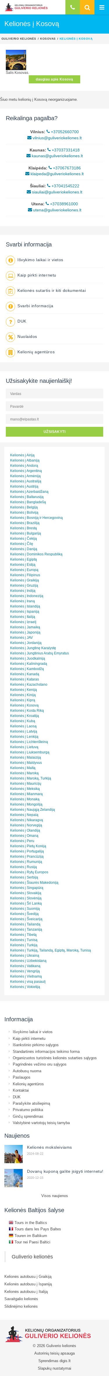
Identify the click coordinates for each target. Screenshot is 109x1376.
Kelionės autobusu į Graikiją (27, 1276)
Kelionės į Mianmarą (26, 794)
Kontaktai (21, 1090)
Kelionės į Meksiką (25, 788)
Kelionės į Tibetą (23, 934)
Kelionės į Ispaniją (24, 611)
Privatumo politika (28, 1109)
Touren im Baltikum (28, 1235)
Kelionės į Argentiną (26, 471)
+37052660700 (63, 131)
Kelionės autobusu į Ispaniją (28, 1284)
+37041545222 (63, 186)
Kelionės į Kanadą (24, 674)
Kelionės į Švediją (24, 914)
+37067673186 (65, 168)
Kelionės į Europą (24, 570)
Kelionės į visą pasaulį (28, 981)
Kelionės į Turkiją (23, 945)
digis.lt (65, 1360)
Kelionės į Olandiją (25, 830)
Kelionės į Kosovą (24, 705)
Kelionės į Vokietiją (25, 987)
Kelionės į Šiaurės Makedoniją (34, 882)
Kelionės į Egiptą (23, 559)
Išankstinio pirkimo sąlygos (36, 1044)
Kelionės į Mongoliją (26, 804)
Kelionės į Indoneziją (26, 596)
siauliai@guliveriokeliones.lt (54, 192)
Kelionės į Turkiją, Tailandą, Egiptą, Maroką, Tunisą (50, 950)
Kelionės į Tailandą (25, 924)
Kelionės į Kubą (22, 721)
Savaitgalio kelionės (21, 1298)
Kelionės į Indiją (22, 590)
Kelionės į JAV (21, 637)
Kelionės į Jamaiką (25, 627)
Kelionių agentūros (36, 352)
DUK (21, 321)
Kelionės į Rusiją (23, 867)
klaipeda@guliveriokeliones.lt (54, 173)
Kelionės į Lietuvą (24, 747)
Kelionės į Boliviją (24, 512)
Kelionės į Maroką (24, 773)
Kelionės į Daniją (23, 549)
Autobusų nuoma (27, 1070)
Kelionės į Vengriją (25, 971)
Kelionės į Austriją (24, 486)
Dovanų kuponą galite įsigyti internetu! (65, 1171)
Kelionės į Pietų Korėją (28, 846)
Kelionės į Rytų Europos (29, 872)
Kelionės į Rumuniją (26, 861)
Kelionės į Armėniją (25, 476)
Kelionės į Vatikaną (25, 966)
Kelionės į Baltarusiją (27, 497)
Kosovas (48, 38)
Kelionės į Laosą (23, 726)
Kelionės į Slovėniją (26, 898)
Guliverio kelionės (18, 38)
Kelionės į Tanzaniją (26, 929)
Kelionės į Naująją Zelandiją (32, 809)
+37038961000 (62, 204)
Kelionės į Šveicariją (26, 919)
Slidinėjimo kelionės (21, 1306)
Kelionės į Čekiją (23, 538)
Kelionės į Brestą (23, 528)
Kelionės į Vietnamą (26, 976)
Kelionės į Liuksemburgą (29, 752)
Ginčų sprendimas (28, 1116)
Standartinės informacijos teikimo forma (46, 1051)
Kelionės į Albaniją (25, 460)
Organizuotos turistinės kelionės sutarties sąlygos (55, 1057)
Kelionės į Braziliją (25, 523)
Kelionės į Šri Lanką (26, 903)
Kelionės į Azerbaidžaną (29, 491)
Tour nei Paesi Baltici (29, 1242)
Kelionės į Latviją (23, 731)
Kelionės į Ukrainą (24, 955)
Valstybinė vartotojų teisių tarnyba (41, 1122)
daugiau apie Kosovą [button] (54, 79)
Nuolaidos (27, 336)
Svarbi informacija (35, 305)
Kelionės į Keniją (23, 689)
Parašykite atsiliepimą (31, 1103)
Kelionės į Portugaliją (27, 851)
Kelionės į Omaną (24, 835)
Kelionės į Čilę (21, 543)
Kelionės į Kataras (24, 679)
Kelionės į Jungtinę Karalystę (33, 648)
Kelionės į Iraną (22, 601)
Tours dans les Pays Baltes (35, 1229)
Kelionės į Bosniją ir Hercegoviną (36, 517)
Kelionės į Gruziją (24, 585)
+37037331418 (63, 150)
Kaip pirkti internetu (36, 275)
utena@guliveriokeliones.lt (54, 210)
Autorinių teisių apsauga (54, 1353)
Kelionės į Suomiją (25, 908)
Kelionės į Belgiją (24, 507)
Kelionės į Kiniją (23, 695)
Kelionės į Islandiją (25, 606)
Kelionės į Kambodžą (27, 669)
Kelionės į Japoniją (25, 632)
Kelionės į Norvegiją (26, 825)
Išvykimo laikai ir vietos (40, 259)
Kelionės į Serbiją (24, 877)
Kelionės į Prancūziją (27, 856)
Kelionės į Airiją (22, 455)
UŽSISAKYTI (55, 431)
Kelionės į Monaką (25, 799)
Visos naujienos (54, 1195)
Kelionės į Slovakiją (25, 893)
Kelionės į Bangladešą (28, 502)
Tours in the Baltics (28, 1222)
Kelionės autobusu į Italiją (26, 1291)
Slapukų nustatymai (54, 1368)
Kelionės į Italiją (22, 616)
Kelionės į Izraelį (23, 622)
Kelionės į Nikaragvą (26, 820)
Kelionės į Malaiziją (25, 757)
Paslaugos (22, 1077)
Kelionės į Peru (22, 841)
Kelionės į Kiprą (22, 700)
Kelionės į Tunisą (23, 940)
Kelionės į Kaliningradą (28, 663)
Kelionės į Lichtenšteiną (29, 742)
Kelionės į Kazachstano (28, 684)
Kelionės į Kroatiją (24, 715)
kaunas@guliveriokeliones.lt (54, 155)
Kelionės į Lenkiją (24, 736)
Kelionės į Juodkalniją (27, 658)
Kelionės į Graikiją (24, 580)
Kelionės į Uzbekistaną (28, 960)
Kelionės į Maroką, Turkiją (30, 778)
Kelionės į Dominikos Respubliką (36, 554)
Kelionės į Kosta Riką (27, 710)
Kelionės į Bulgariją (25, 533)
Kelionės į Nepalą (24, 815)
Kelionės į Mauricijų (25, 783)
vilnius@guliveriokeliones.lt (54, 138)
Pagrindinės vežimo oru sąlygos (40, 1064)
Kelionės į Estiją (22, 564)
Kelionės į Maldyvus (26, 762)
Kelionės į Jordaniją (26, 643)
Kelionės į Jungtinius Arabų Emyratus (39, 653)
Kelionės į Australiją (25, 481)
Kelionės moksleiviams (49, 1147)
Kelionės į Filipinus (25, 575)
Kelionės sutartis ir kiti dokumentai (51, 290)
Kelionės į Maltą (22, 768)
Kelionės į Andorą (24, 465)
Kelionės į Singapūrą (26, 887)
